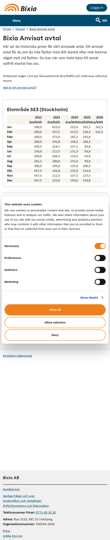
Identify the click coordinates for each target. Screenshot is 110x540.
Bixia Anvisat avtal (42, 29)
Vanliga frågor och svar (19, 496)
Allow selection (55, 322)
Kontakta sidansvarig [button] (17, 355)
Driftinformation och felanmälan (26, 505)
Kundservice (11, 489)
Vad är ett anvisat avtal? (20, 87)
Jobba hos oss (12, 535)
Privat (7, 29)
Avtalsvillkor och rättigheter (22, 500)
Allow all (55, 309)
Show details (89, 297)
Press (6, 530)
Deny (55, 335)
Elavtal (20, 29)
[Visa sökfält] (104, 19)
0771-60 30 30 (46, 512)
